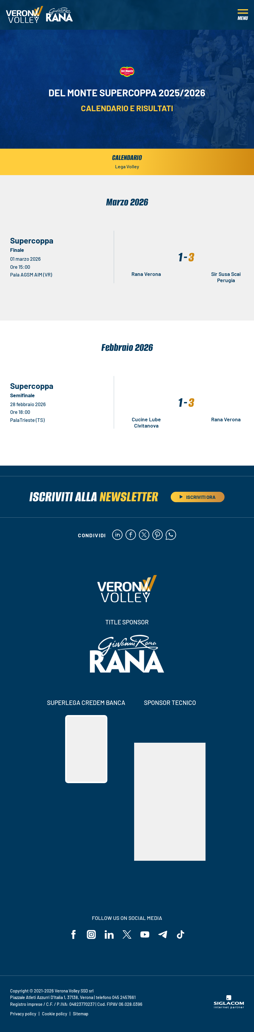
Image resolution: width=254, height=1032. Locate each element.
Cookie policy (54, 1013)
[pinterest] (157, 535)
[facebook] (131, 535)
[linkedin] (117, 535)
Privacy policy (23, 1013)
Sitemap (80, 1013)
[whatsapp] (171, 535)
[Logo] (24, 15)
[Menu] (243, 15)
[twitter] (144, 535)
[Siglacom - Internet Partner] (229, 1007)
